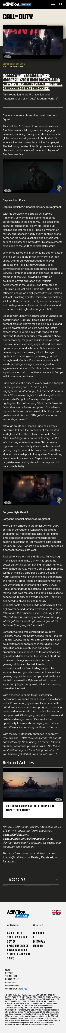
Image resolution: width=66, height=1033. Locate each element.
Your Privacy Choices (15, 989)
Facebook (38, 933)
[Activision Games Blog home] (18, 913)
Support (9, 973)
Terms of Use (11, 976)
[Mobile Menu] (52, 4)
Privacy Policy (12, 979)
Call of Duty (15, 933)
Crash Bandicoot (17, 950)
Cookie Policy (11, 982)
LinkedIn (38, 946)
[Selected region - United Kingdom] (56, 912)
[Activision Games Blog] (17, 4)
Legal (7, 970)
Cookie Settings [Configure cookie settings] (12, 985)
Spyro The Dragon (18, 946)
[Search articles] (60, 4)
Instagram (39, 942)
